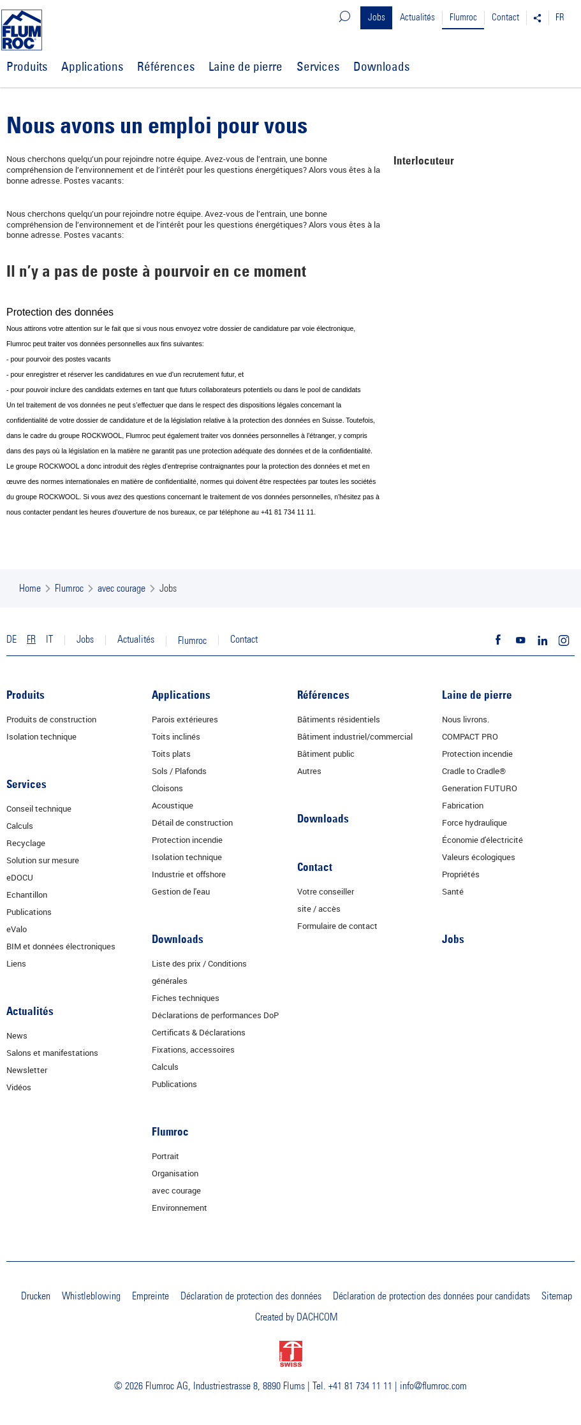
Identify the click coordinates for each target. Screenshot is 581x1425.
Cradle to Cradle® (474, 771)
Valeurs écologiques (478, 857)
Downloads (381, 66)
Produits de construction (51, 719)
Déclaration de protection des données (250, 1296)
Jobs (376, 17)
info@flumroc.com (433, 1386)
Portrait (165, 1156)
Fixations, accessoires (193, 1049)
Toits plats (171, 753)
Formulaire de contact (337, 926)
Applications (92, 66)
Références (166, 66)
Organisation (175, 1173)
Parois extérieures (185, 719)
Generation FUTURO (479, 788)
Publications (29, 911)
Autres (309, 771)
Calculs (19, 825)
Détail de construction (192, 822)
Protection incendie (187, 839)
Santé (453, 891)
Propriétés (461, 874)
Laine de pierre (246, 66)
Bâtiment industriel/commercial (355, 736)
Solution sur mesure (42, 860)
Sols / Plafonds (179, 771)
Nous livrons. (465, 719)
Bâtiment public (326, 753)
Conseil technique (38, 808)
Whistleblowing (91, 1296)
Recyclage (25, 843)
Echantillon (26, 894)
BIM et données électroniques (60, 946)
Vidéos (18, 1087)
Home (30, 588)
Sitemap (556, 1296)
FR (559, 17)
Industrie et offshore (189, 874)
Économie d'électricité (482, 839)
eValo (16, 929)
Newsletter (26, 1070)
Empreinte (150, 1296)
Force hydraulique (474, 822)
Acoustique (172, 805)
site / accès (319, 908)
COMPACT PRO (470, 736)
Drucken (35, 1296)
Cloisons (167, 788)
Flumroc (463, 17)
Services (318, 66)
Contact (505, 17)
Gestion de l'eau (181, 891)
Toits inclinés (176, 736)
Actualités (417, 17)
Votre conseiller (325, 891)
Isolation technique (41, 736)
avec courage (121, 588)
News (16, 1035)
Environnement (179, 1207)
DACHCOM (317, 1317)
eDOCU (19, 877)
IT (49, 639)
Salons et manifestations (52, 1052)
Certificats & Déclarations (199, 1032)
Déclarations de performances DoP (215, 1015)
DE (11, 639)
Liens (16, 963)
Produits (26, 66)
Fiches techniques (185, 998)
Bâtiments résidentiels (338, 719)
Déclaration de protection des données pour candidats (431, 1296)
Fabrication (462, 805)
